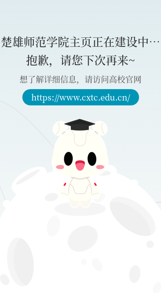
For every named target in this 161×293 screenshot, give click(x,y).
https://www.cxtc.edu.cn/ (80, 97)
